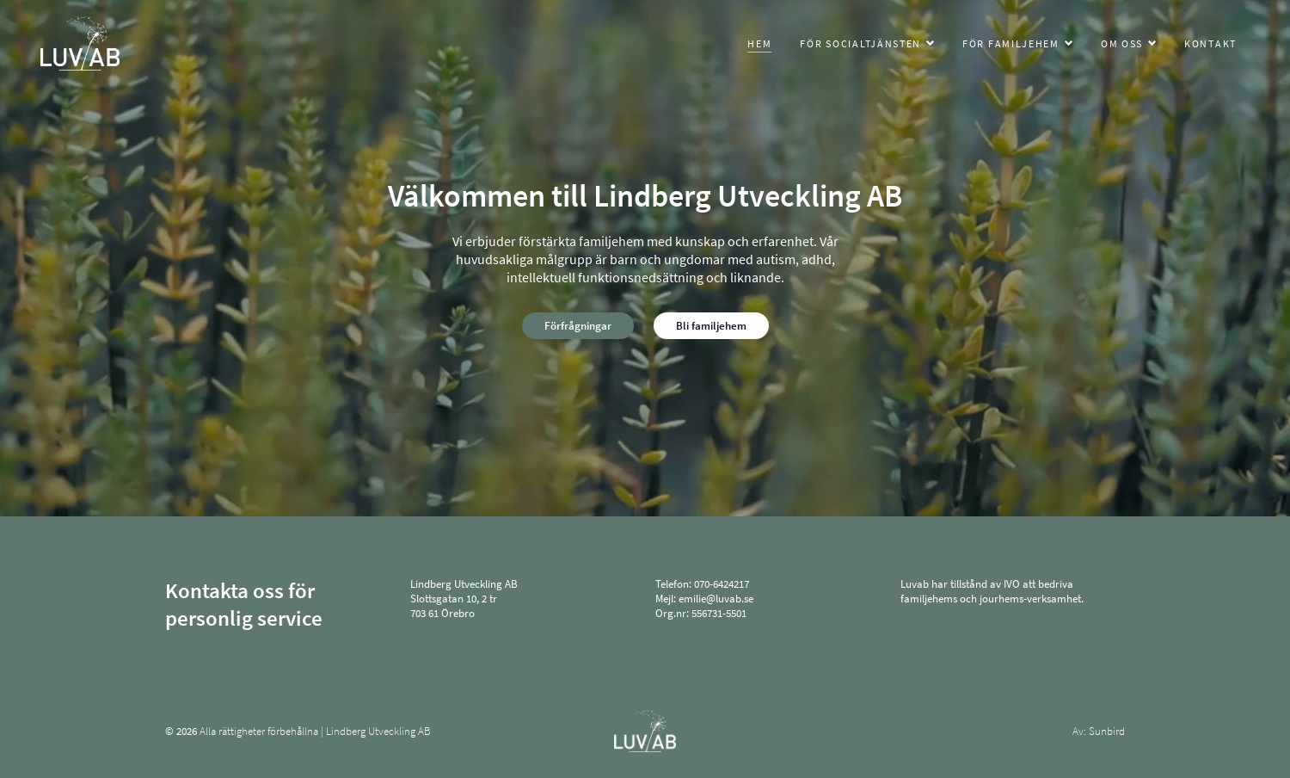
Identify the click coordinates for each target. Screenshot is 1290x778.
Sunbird (1107, 731)
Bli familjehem (711, 325)
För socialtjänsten (860, 43)
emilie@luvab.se (716, 598)
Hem (759, 43)
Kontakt (1210, 43)
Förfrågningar (577, 325)
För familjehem (1011, 43)
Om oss (1122, 43)
